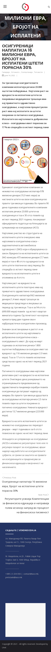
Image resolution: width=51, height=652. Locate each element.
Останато (15, 72)
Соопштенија (27, 72)
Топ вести (38, 72)
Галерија (6, 72)
